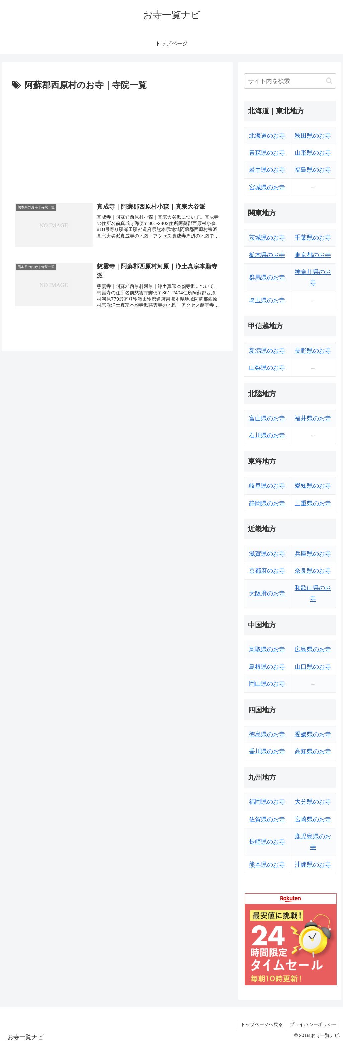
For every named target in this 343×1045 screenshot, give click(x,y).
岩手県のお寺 (267, 169)
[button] (329, 81)
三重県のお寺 (313, 503)
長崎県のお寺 (267, 841)
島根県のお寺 (267, 666)
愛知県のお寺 (313, 485)
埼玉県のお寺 (267, 300)
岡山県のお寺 (267, 683)
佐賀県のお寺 (267, 819)
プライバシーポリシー (313, 1024)
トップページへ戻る (262, 1024)
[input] (290, 81)
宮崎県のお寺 (313, 819)
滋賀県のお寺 (267, 553)
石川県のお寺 (267, 435)
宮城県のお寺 (267, 187)
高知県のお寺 (313, 751)
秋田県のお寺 (313, 135)
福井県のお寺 (313, 418)
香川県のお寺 (267, 751)
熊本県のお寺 (267, 864)
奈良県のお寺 (313, 570)
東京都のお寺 (313, 255)
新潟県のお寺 (267, 350)
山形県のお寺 (313, 152)
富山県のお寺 (267, 418)
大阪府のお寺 (267, 593)
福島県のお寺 (313, 169)
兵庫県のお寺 (313, 553)
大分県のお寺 (313, 801)
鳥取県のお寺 (267, 649)
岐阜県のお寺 (267, 485)
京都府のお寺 (267, 570)
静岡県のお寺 (267, 503)
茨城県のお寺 (267, 237)
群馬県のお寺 (267, 277)
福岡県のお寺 (267, 801)
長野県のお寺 (313, 350)
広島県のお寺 (313, 649)
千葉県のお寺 (313, 237)
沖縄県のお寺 (313, 864)
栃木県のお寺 (267, 255)
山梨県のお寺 (267, 367)
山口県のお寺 (313, 666)
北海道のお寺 (267, 135)
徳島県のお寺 (267, 734)
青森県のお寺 (267, 152)
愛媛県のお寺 (313, 734)
